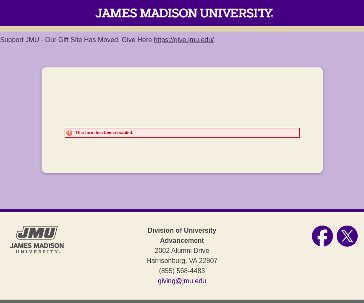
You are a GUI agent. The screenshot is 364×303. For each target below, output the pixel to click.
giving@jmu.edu (182, 280)
